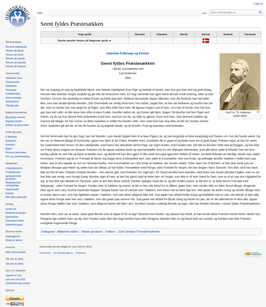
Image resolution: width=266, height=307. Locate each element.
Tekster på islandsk (15, 62)
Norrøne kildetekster (16, 46)
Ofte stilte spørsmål (15, 197)
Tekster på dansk (91, 231)
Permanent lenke (14, 220)
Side (39, 12)
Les (204, 12)
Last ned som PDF (15, 279)
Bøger (8, 148)
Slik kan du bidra (14, 263)
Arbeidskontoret (13, 168)
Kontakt (9, 193)
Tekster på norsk (14, 54)
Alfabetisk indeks (67, 231)
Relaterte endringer (15, 212)
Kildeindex (10, 85)
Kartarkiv (10, 144)
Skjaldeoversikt (13, 121)
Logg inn (258, 3)
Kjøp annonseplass (15, 252)
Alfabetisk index (13, 78)
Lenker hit (10, 209)
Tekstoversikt (12, 82)
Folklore (110, 231)
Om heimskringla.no (63, 253)
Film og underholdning (17, 156)
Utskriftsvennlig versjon (17, 283)
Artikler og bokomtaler (17, 125)
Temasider (10, 90)
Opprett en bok (13, 275)
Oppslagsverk (12, 236)
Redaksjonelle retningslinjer (13, 184)
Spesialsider (12, 216)
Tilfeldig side (12, 105)
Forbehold (80, 253)
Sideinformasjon (14, 224)
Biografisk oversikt (15, 117)
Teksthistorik (12, 101)
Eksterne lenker (13, 240)
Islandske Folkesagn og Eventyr (127, 53)
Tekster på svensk (15, 58)
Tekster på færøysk (15, 66)
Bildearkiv (10, 140)
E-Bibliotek (11, 136)
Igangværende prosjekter (13, 177)
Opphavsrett (12, 189)
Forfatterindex (12, 93)
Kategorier (48, 231)
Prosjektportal (12, 172)
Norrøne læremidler (15, 152)
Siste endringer (13, 97)
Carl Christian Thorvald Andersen (139, 231)
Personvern (45, 253)
